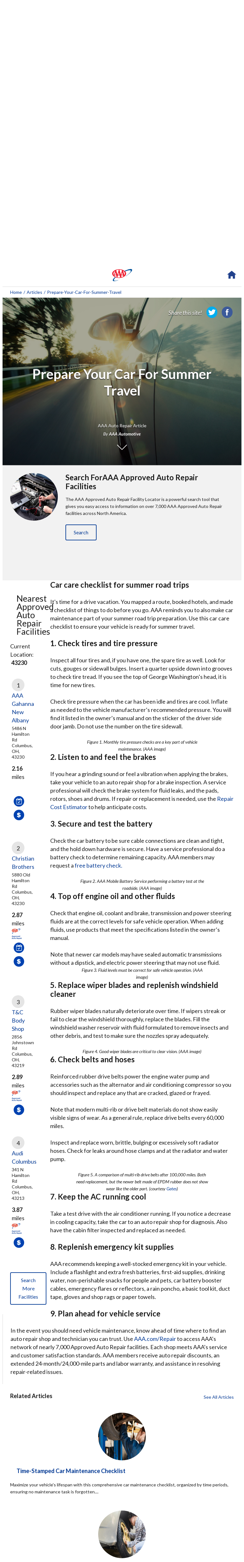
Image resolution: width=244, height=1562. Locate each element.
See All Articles (219, 1397)
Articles (34, 292)
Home (16, 292)
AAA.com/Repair (155, 1338)
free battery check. (98, 865)
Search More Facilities (28, 1288)
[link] (212, 312)
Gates (171, 1188)
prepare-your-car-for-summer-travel (84, 292)
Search (81, 532)
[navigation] (122, 275)
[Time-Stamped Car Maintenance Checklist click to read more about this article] (122, 1491)
